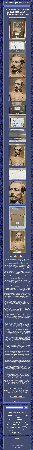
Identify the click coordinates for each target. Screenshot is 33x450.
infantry (22, 424)
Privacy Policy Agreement (17, 445)
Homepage (17, 438)
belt (22, 418)
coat (8, 427)
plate (21, 422)
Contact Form (17, 443)
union (25, 415)
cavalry (24, 427)
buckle (8, 418)
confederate (11, 424)
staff (19, 427)
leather (14, 422)
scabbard (20, 420)
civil (23, 429)
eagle (25, 422)
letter (16, 427)
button (18, 418)
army (26, 424)
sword (10, 415)
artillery (12, 418)
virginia (21, 433)
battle (14, 420)
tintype (11, 430)
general (10, 422)
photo (24, 412)
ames (17, 422)
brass (25, 418)
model (12, 427)
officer (10, 413)
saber (18, 424)
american (9, 420)
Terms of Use (17, 447)
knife (27, 420)
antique (17, 412)
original (15, 432)
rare (16, 415)
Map (17, 440)
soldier (16, 430)
